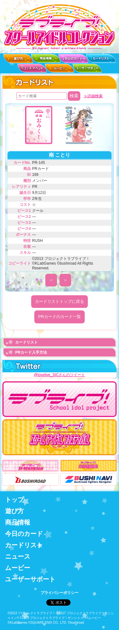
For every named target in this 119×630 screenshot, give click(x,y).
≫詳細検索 (93, 96)
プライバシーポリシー (59, 593)
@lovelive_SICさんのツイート (59, 375)
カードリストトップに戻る (59, 301)
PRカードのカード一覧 (59, 316)
